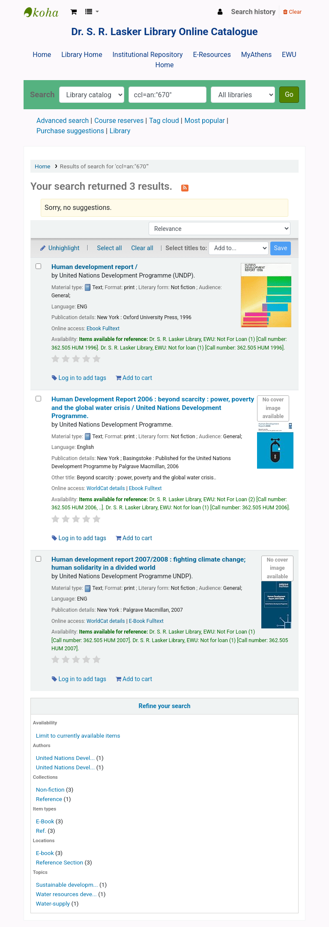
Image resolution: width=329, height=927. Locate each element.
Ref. (41, 830)
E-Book (45, 821)
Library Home (81, 55)
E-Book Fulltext (146, 621)
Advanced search (62, 121)
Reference (49, 798)
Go (289, 94)
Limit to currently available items (78, 735)
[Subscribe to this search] (185, 187)
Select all (109, 248)
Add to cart (134, 377)
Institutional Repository (147, 55)
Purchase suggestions (70, 131)
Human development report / (94, 267)
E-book (45, 852)
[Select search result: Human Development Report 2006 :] (38, 398)
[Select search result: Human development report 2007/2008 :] (38, 559)
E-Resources (211, 55)
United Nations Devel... (65, 757)
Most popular (205, 121)
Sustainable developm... (67, 884)
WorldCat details (106, 488)
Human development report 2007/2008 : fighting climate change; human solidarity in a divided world (148, 563)
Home (42, 55)
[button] (73, 12)
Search (42, 94)
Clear (292, 12)
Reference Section (59, 862)
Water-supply (53, 903)
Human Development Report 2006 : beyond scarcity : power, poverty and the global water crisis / (152, 407)
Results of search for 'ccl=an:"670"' (104, 166)
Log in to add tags (79, 377)
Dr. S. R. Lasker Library (45, 12)
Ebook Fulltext (103, 329)
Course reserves (119, 121)
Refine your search (165, 706)
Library (120, 131)
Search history (253, 12)
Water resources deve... (66, 894)
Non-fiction (50, 789)
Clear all (142, 248)
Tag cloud (164, 121)
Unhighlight (59, 248)
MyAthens (256, 55)
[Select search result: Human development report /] (38, 266)
